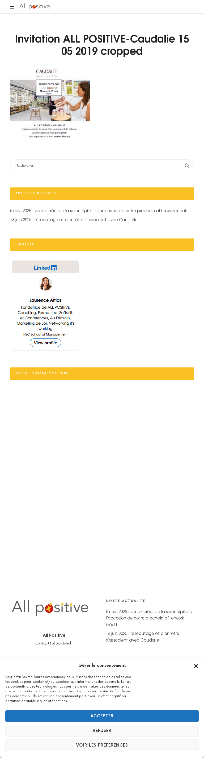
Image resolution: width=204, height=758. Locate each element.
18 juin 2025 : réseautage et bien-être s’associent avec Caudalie (74, 219)
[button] (196, 665)
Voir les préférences (102, 745)
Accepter (102, 716)
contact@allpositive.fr (54, 643)
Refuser (102, 730)
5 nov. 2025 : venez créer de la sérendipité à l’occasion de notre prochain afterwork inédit (99, 210)
